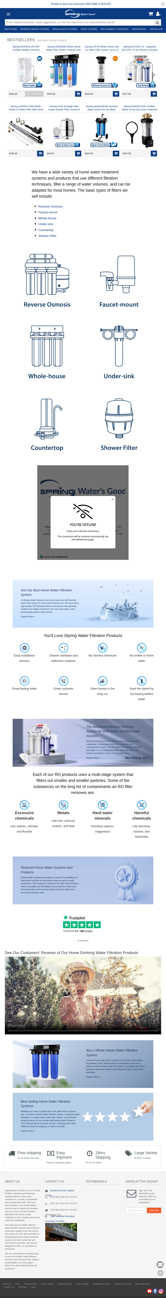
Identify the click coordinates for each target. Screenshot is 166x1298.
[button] (158, 14)
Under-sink (45, 224)
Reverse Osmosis (50, 206)
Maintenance (138, 29)
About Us (6, 1290)
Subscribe (154, 1217)
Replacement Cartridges (114, 29)
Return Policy (47, 1290)
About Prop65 (82, 1290)
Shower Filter (47, 235)
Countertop (45, 230)
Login (33, 1293)
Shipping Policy (64, 1290)
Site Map (22, 1293)
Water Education (143, 1290)
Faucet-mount (47, 212)
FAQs (17, 1290)
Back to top (160, 1273)
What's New (10, 29)
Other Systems (88, 29)
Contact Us (9, 1293)
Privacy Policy (30, 1290)
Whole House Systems (64, 29)
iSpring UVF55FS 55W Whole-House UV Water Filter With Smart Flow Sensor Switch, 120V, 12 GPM (26, 109)
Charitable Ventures (101, 1290)
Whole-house (47, 218)
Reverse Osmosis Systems (34, 29)
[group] (81, 4)
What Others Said (123, 1290)
